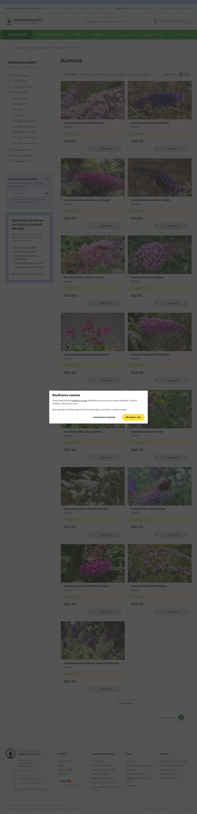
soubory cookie (79, 400)
